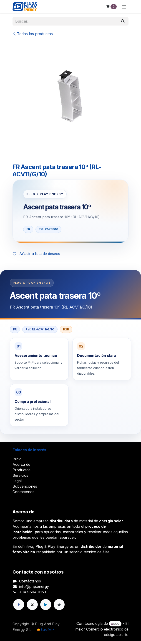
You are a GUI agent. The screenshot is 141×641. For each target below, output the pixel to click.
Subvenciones (25, 486)
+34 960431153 (32, 592)
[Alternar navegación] (123, 6)
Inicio (17, 459)
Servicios (20, 475)
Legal (17, 481)
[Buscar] (122, 21)
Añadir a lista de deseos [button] (36, 253)
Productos (21, 470)
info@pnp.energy (34, 586)
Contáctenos (23, 491)
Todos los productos (33, 33)
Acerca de (21, 464)
